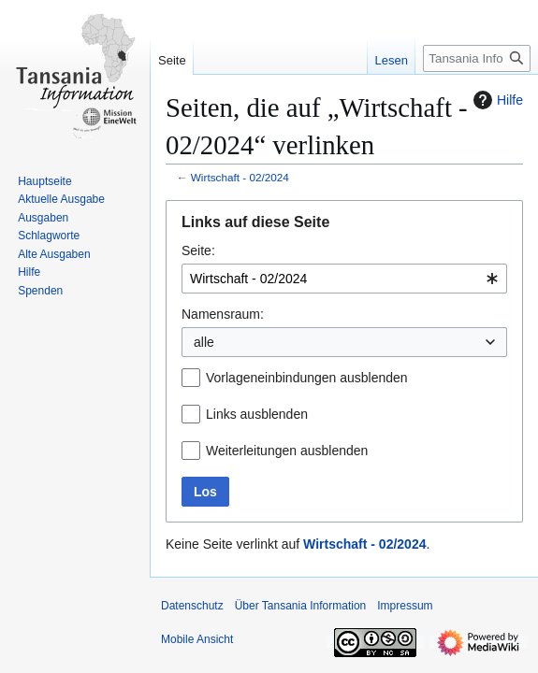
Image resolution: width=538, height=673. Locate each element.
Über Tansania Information (301, 605)
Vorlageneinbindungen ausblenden (307, 377)
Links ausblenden (257, 414)
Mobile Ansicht (197, 639)
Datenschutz (192, 605)
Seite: (198, 250)
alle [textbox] (204, 342)
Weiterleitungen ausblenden (287, 450)
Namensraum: (223, 314)
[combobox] (344, 279)
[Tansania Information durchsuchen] (477, 58)
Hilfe (496, 100)
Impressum (404, 605)
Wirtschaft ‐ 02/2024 (240, 177)
